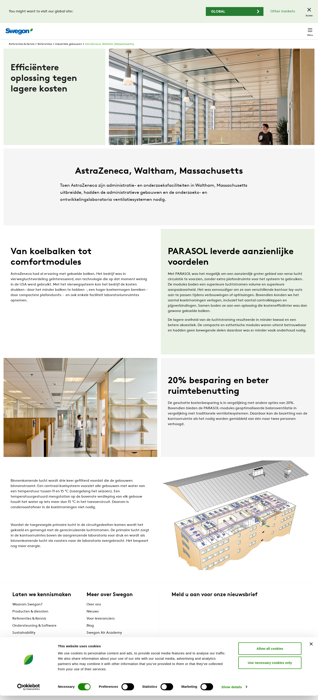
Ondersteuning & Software (34, 633)
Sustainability (23, 641)
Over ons (94, 612)
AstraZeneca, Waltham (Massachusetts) (109, 52)
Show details (231, 691)
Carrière (263, 28)
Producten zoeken (193, 28)
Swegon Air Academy (104, 641)
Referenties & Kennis (21, 52)
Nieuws (93, 619)
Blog (90, 633)
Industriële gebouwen (68, 52)
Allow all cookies (270, 653)
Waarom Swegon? (27, 612)
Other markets (283, 11)
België (281, 28)
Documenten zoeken (233, 29)
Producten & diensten (30, 619)
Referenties (45, 52)
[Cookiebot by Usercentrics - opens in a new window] (28, 691)
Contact (302, 29)
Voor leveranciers (101, 626)
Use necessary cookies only (270, 667)
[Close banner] (311, 648)
